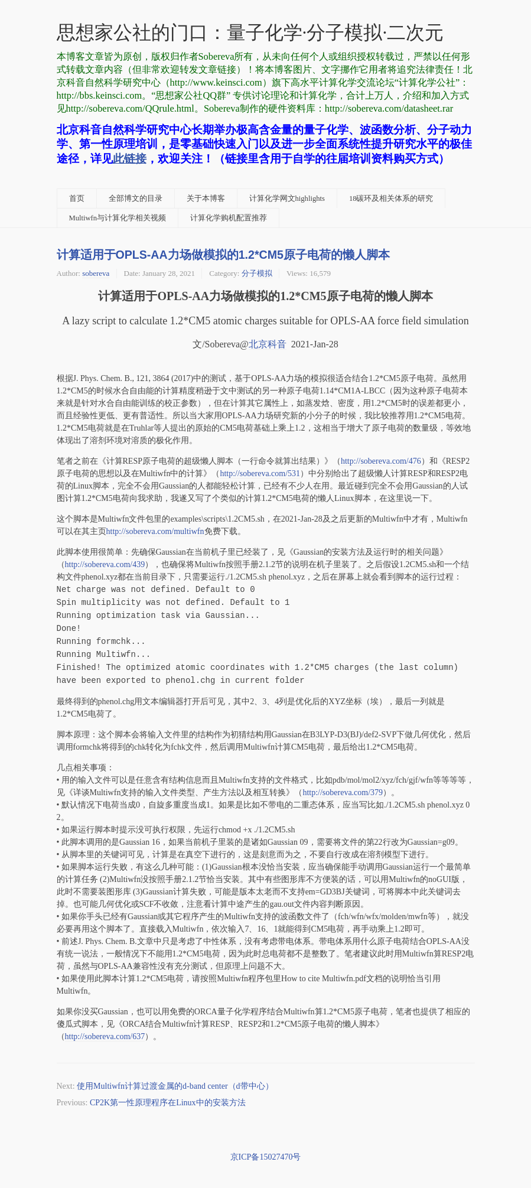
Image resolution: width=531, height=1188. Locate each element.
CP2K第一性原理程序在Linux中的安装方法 (168, 1102)
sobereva (95, 273)
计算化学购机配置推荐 (228, 218)
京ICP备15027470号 (265, 1157)
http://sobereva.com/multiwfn (155, 531)
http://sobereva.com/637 (105, 1036)
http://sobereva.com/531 (260, 473)
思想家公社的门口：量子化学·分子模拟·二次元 (250, 32)
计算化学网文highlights (287, 198)
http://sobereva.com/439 (105, 564)
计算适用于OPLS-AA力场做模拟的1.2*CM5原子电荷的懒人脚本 (223, 254)
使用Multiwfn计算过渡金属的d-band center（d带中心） (175, 1086)
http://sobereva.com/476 (381, 461)
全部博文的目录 (135, 198)
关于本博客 (206, 198)
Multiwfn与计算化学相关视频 (118, 218)
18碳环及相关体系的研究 (391, 198)
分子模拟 (257, 273)
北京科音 (267, 344)
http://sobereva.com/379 (342, 792)
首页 (76, 198)
